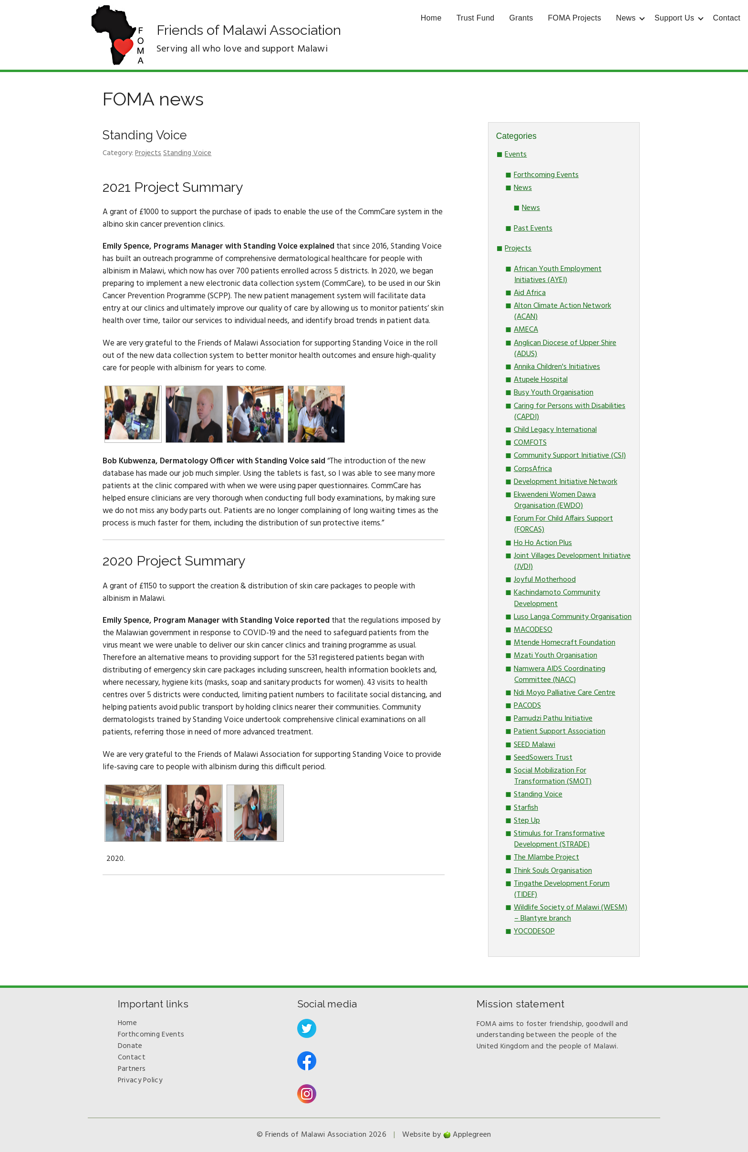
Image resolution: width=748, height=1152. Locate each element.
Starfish (526, 808)
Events (516, 154)
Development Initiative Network (565, 482)
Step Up (527, 821)
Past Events (533, 228)
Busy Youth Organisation (553, 393)
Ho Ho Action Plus (543, 543)
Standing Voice (145, 135)
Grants (521, 18)
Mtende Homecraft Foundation (564, 643)
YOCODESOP (534, 931)
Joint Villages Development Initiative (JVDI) (572, 561)
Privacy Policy (140, 1080)
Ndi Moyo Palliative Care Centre (564, 693)
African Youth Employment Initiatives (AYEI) (558, 274)
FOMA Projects (575, 18)
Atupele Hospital (541, 380)
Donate (130, 1046)
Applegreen (472, 1135)
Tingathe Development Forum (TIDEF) (562, 889)
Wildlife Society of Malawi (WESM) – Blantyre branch (570, 913)
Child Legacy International (555, 430)
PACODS (527, 706)
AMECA (526, 330)
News (625, 18)
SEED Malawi (534, 745)
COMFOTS (530, 443)
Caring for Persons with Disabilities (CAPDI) (569, 411)
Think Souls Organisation (553, 871)
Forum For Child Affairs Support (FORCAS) (563, 524)
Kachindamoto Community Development (557, 598)
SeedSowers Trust (543, 758)
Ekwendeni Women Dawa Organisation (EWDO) (555, 500)
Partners (131, 1069)
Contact (726, 18)
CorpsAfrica (533, 469)
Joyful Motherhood (545, 580)
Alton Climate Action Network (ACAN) (562, 311)
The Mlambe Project (546, 857)
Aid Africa (530, 293)
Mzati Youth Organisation (555, 655)
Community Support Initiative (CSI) (570, 456)
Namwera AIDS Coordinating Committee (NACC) (559, 674)
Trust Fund (476, 18)
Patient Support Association (559, 731)
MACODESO (533, 630)
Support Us (674, 18)
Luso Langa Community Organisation (573, 617)
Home (431, 18)
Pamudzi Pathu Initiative (553, 718)
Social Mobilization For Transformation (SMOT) (553, 776)
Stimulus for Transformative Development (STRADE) (559, 839)
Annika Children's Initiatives (557, 367)
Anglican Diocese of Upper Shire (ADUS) (565, 348)
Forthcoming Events (546, 175)
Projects (148, 153)
